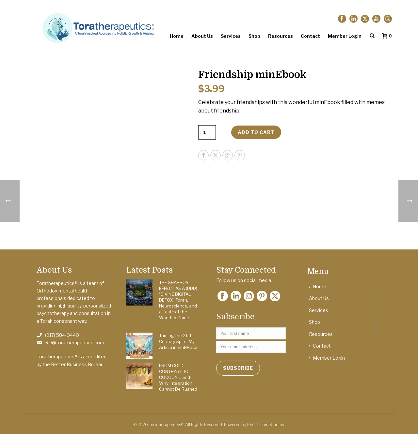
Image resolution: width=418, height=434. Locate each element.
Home (177, 36)
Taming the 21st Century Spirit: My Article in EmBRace (178, 341)
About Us (202, 36)
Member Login (345, 36)
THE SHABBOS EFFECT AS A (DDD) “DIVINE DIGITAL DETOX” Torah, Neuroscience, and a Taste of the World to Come (178, 300)
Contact (310, 36)
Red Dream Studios (265, 424)
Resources (280, 36)
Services (231, 36)
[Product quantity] (207, 132)
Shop (254, 36)
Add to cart (256, 132)
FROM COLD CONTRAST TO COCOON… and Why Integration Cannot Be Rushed (178, 377)
